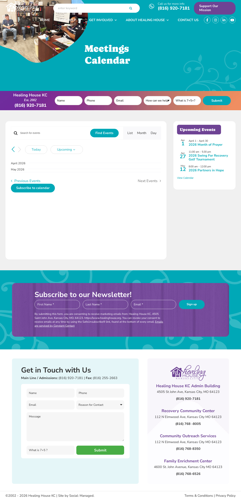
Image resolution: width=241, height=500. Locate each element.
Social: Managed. (81, 495)
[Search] (130, 8)
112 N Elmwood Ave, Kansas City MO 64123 (188, 417)
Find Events (104, 133)
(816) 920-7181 (174, 8)
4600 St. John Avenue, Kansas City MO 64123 (188, 467)
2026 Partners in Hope (206, 170)
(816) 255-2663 (105, 378)
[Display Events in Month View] (141, 133)
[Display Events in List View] (130, 133)
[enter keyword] (96, 8)
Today (36, 149)
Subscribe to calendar (33, 188)
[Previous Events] (13, 149)
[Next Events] (19, 149)
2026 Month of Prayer (205, 144)
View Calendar (185, 177)
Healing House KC (41, 495)
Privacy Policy (226, 495)
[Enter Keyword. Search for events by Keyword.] (53, 133)
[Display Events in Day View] (153, 133)
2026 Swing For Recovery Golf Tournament (208, 157)
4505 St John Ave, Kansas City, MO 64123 (188, 392)
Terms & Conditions (198, 495)
